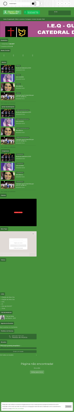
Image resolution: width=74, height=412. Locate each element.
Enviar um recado (18, 351)
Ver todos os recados (18, 355)
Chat (43, 19)
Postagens (28, 19)
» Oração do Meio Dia (8, 297)
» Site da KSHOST (6, 306)
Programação (10, 19)
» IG (2, 304)
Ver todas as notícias (8, 103)
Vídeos (17, 19)
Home (5, 19)
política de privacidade (17, 408)
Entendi (68, 406)
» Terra (3, 308)
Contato (34, 19)
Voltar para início (37, 372)
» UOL (3, 302)
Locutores (22, 19)
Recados (39, 19)
